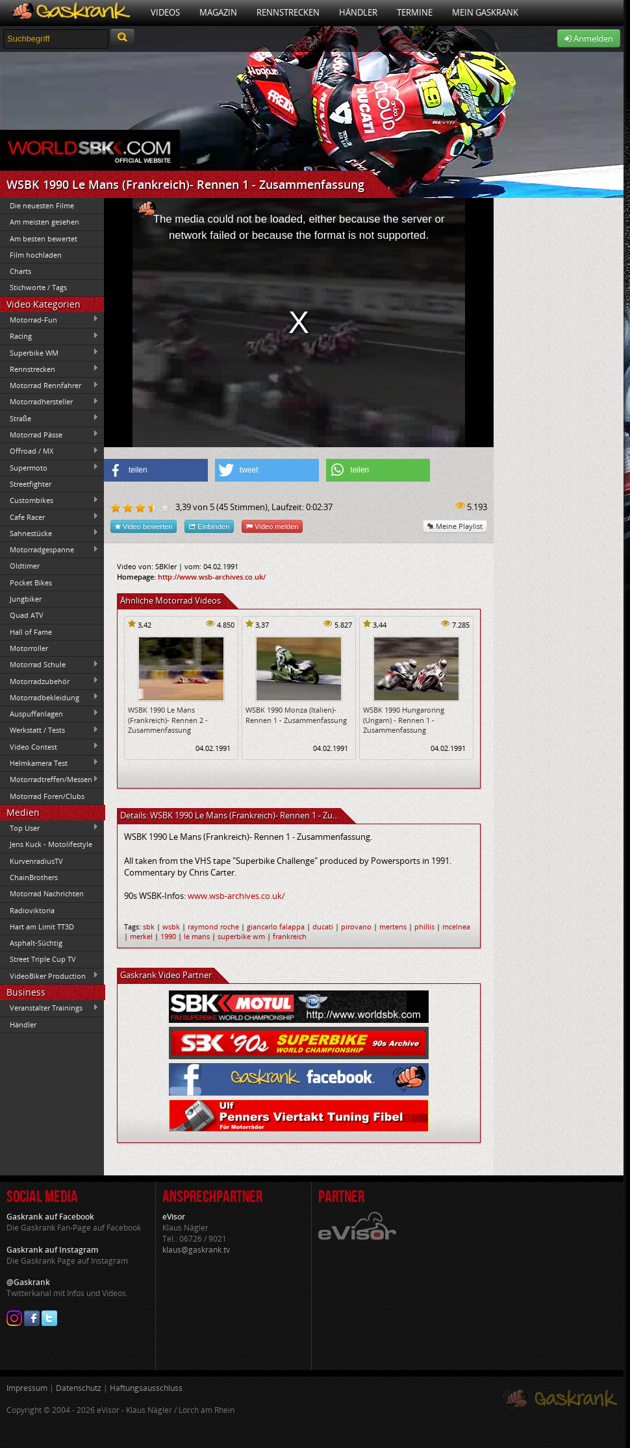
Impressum (26, 1387)
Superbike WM (49, 352)
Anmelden (588, 38)
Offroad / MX (49, 451)
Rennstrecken (288, 12)
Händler (358, 12)
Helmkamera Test (49, 762)
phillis (424, 926)
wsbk (171, 926)
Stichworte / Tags (38, 287)
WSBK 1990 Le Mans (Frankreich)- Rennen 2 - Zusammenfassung (168, 720)
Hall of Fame (31, 632)
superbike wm (241, 936)
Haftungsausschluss (146, 1387)
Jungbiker (26, 599)
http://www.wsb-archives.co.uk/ (212, 577)
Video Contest (49, 746)
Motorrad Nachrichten (47, 893)
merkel (141, 936)
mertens (393, 926)
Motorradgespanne (49, 550)
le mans (197, 936)
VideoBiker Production (49, 975)
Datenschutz (78, 1387)
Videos (165, 12)
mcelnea (456, 926)
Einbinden (209, 526)
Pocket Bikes (31, 582)
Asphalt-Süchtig (36, 943)
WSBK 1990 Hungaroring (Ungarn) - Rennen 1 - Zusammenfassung (403, 720)
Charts (20, 271)
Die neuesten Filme (42, 205)
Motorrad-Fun (49, 319)
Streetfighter (30, 484)
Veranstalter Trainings (49, 1008)
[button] (156, 470)
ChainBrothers (34, 877)
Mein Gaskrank (485, 12)
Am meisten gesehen (44, 222)
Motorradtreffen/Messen (49, 779)
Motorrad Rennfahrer (49, 385)
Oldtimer (25, 566)
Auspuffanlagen (49, 713)
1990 (168, 936)
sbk (149, 926)
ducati (322, 926)
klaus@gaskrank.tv (196, 1249)
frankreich (290, 936)
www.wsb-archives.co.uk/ (236, 896)
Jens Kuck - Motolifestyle (51, 844)
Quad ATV (27, 615)
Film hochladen (36, 255)
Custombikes (49, 500)
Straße (49, 418)
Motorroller (29, 648)
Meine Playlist (455, 526)
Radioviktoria (32, 910)
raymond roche (213, 926)
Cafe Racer (49, 516)
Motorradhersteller (49, 402)
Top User (49, 827)
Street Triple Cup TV (43, 959)
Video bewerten (143, 526)
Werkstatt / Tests (49, 730)
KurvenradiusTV (36, 861)
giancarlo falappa (276, 926)
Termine (415, 12)
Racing (49, 336)
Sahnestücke (49, 533)
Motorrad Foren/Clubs (47, 796)
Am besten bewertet (43, 238)
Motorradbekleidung (49, 697)
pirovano (356, 926)
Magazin (218, 12)
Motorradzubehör (49, 681)
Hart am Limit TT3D (42, 926)
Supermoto (49, 467)
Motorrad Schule (49, 664)
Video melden (272, 526)
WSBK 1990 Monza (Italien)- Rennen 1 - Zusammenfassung (296, 714)
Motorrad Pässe (49, 434)
